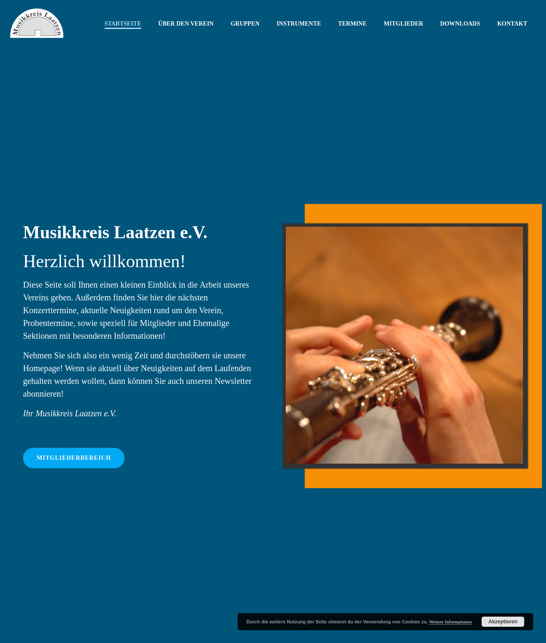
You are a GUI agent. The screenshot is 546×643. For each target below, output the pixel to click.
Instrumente (298, 23)
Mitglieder (404, 23)
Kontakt (512, 23)
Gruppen (245, 23)
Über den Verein (186, 23)
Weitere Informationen (450, 621)
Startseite (123, 23)
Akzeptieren (502, 622)
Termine (352, 23)
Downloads (460, 23)
